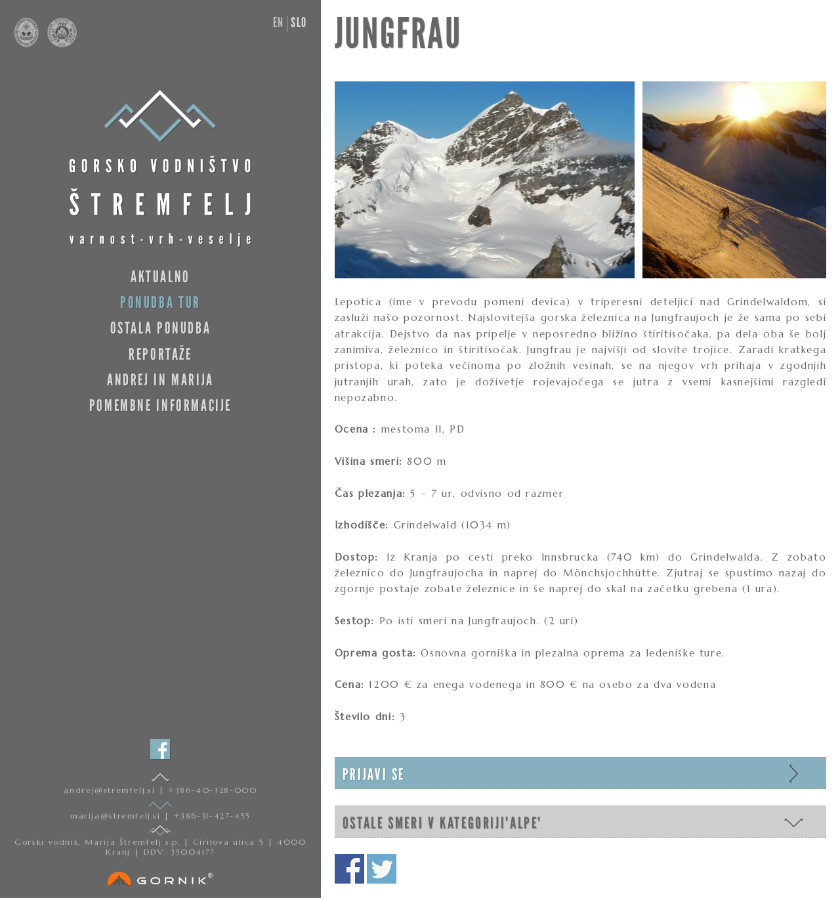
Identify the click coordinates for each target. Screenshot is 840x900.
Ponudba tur (160, 302)
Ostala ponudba (160, 327)
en (278, 22)
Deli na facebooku (349, 869)
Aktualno (160, 276)
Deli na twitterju (381, 869)
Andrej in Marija (160, 379)
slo (299, 22)
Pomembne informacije (160, 405)
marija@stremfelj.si (117, 816)
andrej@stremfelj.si (111, 790)
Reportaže (160, 354)
